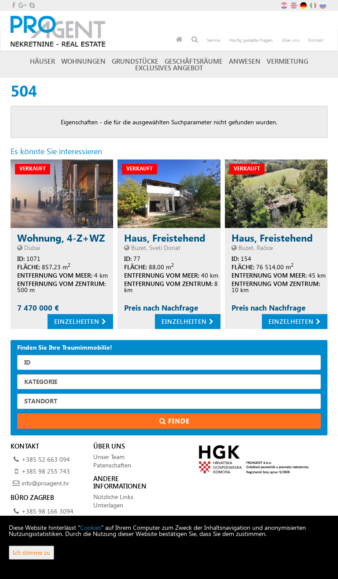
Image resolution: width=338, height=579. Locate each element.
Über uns (290, 40)
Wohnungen (83, 61)
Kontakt (315, 40)
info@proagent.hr (45, 483)
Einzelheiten (80, 321)
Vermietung (287, 61)
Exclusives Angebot (169, 67)
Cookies (90, 527)
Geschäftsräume (194, 61)
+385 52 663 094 (46, 459)
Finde (169, 420)
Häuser (42, 61)
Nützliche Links (113, 496)
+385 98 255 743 (46, 471)
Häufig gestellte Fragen (251, 40)
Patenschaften (112, 465)
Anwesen (245, 61)
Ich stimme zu (31, 552)
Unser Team (109, 456)
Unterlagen (108, 505)
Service (213, 40)
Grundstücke (135, 61)
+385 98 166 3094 (47, 511)
